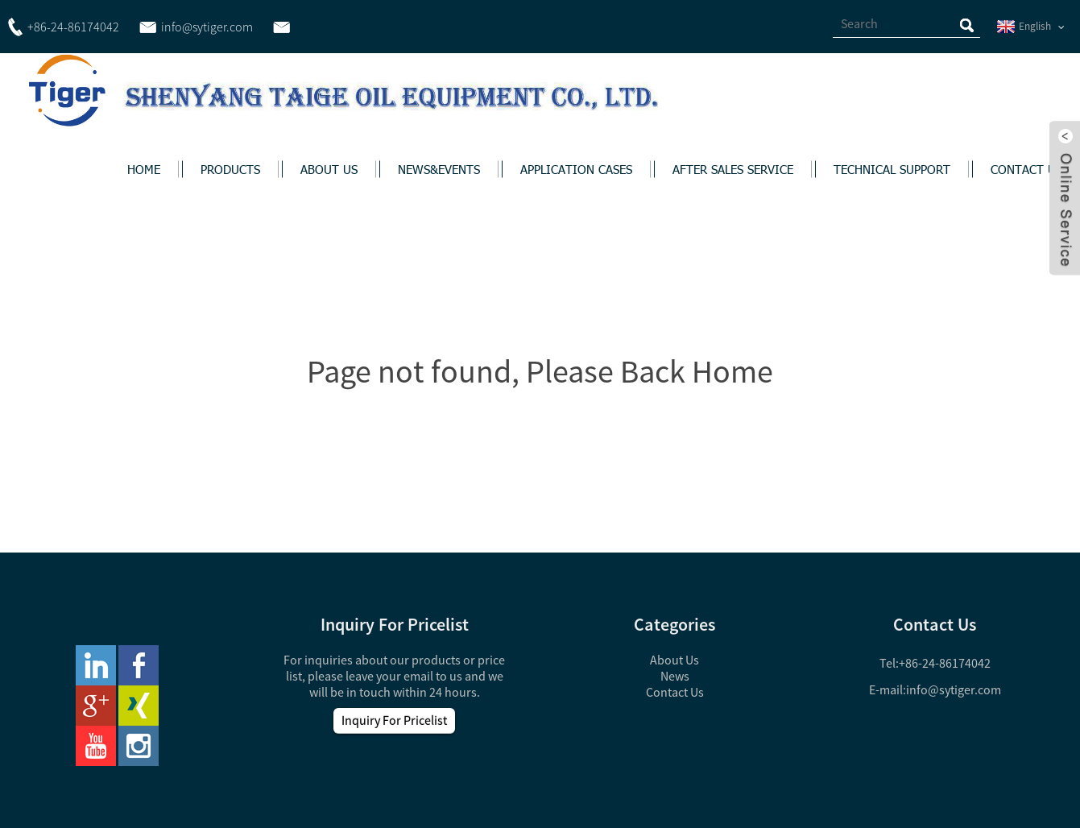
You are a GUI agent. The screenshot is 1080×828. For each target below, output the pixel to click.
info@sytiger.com (953, 689)
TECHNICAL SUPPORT (892, 169)
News (674, 676)
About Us (674, 660)
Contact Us (675, 692)
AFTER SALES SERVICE (732, 169)
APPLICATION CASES (576, 169)
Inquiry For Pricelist (394, 720)
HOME (143, 169)
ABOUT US (329, 169)
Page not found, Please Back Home (540, 371)
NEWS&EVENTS (439, 169)
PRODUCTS (230, 169)
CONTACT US (1026, 169)
